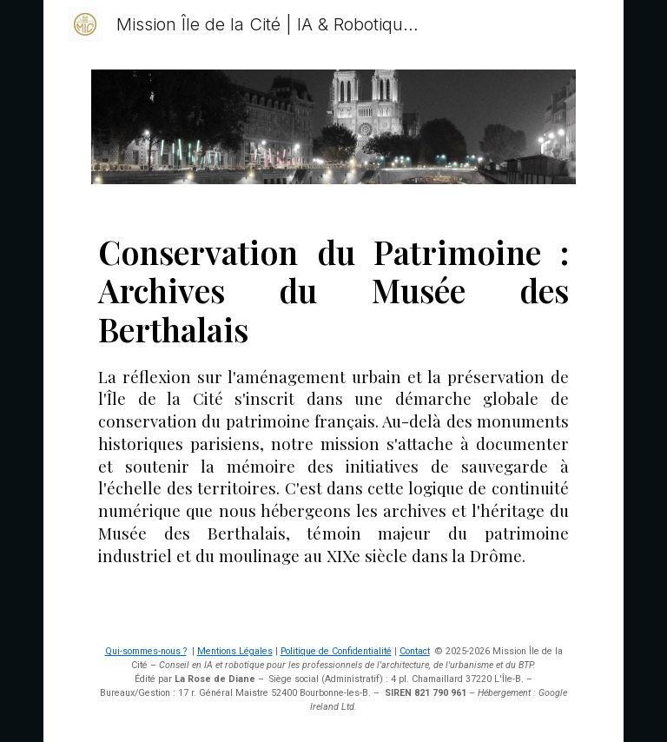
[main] (333, 411)
